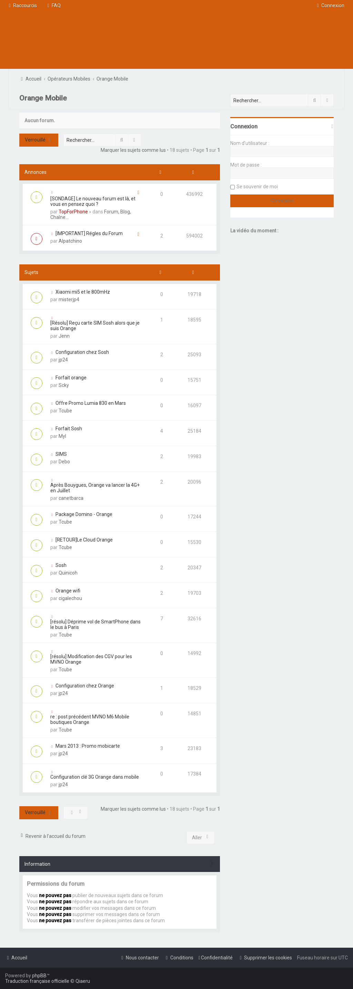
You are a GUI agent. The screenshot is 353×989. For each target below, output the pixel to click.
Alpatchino (70, 241)
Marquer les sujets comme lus (133, 150)
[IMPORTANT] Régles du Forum (89, 233)
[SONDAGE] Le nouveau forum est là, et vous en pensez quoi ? (92, 201)
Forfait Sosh (69, 428)
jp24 (63, 359)
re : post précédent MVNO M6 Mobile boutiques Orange (89, 719)
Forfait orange (71, 377)
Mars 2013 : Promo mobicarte (88, 746)
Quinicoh (68, 573)
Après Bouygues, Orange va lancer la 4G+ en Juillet (95, 487)
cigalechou (70, 598)
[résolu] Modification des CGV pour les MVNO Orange (91, 659)
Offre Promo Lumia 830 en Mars (91, 403)
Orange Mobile (43, 98)
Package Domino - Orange (84, 514)
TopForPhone (73, 211)
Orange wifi (68, 590)
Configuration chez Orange (85, 685)
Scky (64, 385)
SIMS (61, 454)
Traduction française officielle (37, 981)
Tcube (65, 410)
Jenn (64, 336)
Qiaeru (82, 981)
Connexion (244, 126)
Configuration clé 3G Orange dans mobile (94, 777)
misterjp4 (69, 299)
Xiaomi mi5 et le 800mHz (83, 292)
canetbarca (71, 498)
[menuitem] (53, 5)
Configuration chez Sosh (82, 352)
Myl (62, 436)
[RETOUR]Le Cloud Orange (84, 540)
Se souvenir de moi (257, 186)
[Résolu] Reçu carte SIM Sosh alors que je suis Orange (95, 325)
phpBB (39, 975)
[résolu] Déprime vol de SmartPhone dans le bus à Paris (95, 624)
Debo (64, 461)
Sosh (61, 565)
